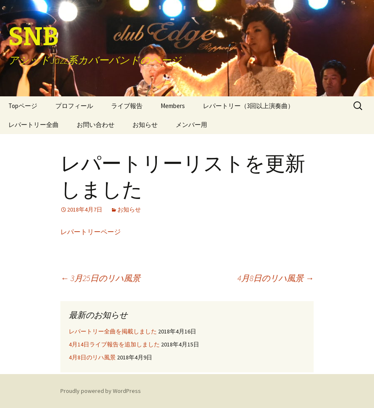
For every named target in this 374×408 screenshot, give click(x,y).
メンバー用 (191, 125)
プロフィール (74, 106)
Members (173, 106)
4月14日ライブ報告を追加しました (114, 344)
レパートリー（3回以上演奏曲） (248, 106)
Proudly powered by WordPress (100, 391)
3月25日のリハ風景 (100, 278)
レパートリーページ (90, 231)
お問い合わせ (95, 125)
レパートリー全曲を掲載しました (113, 331)
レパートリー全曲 (33, 125)
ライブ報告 (127, 106)
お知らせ (145, 125)
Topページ (22, 106)
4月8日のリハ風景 (275, 278)
